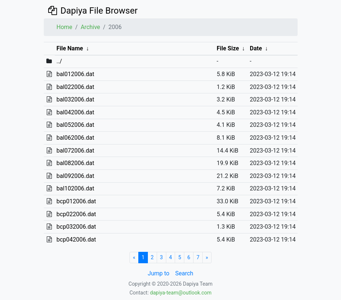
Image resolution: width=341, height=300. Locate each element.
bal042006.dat (75, 112)
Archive (90, 27)
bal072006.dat (75, 150)
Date (256, 48)
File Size (228, 48)
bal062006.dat (75, 137)
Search (184, 273)
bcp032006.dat (76, 226)
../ (59, 61)
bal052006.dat (75, 124)
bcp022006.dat (76, 214)
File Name (69, 48)
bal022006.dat (75, 86)
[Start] (134, 257)
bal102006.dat (75, 188)
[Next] (207, 257)
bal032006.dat (75, 99)
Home (64, 27)
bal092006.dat (75, 175)
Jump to (159, 273)
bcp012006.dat (76, 201)
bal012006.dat (75, 74)
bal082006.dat (75, 163)
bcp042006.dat (76, 239)
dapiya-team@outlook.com (181, 293)
